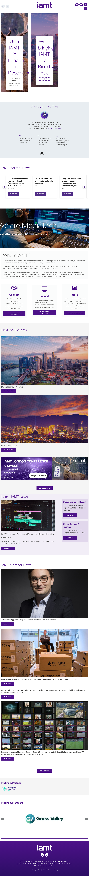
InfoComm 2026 (9, 445)
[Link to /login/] (81, 4)
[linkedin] (7, 6)
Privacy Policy (36, 870)
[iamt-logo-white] (44, 845)
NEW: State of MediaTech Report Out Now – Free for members (27, 535)
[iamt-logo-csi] (44, 3)
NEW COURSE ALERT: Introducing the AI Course (74, 531)
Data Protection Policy (50, 870)
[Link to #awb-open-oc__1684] (85, 8)
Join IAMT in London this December (18, 57)
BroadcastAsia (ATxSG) (12, 386)
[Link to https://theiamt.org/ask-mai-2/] (77, 4)
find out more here (54, 128)
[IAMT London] (44, 458)
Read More (13, 194)
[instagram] (3, 6)
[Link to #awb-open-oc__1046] (85, 4)
